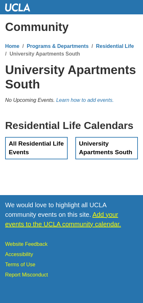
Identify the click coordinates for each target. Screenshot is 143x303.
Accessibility (19, 254)
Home (12, 46)
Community (37, 27)
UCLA (20, 7)
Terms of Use (20, 264)
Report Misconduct (26, 274)
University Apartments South (105, 147)
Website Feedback (26, 244)
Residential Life (115, 46)
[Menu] (132, 27)
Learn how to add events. (85, 100)
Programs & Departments (57, 46)
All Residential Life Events (36, 147)
